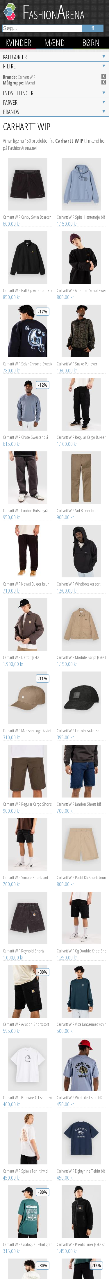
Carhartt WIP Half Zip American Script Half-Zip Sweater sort (27, 212)
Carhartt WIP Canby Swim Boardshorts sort (27, 138)
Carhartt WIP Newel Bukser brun (26, 505)
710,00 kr (11, 512)
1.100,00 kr (67, 365)
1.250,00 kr (67, 879)
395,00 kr (65, 659)
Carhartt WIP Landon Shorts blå (79, 726)
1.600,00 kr (67, 292)
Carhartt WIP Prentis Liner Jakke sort (81, 1166)
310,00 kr (11, 659)
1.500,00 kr (67, 512)
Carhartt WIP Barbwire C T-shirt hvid (27, 1019)
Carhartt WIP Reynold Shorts (23, 872)
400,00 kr (11, 1026)
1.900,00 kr (13, 585)
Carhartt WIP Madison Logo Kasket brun (27, 652)
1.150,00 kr (67, 145)
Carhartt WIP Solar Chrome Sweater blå (27, 285)
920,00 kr (65, 1246)
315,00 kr (11, 1172)
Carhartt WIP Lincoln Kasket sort (79, 652)
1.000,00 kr (13, 879)
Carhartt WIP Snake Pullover (77, 285)
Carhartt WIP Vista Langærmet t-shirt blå (81, 946)
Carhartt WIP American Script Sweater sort (81, 212)
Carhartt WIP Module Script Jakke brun (81, 579)
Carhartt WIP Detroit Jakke (21, 579)
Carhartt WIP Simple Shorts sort (25, 799)
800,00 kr (65, 218)
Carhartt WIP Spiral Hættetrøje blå (81, 138)
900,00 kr (65, 439)
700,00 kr (65, 732)
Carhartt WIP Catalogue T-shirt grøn (27, 1166)
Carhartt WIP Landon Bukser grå (25, 432)
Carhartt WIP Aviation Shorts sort (26, 946)
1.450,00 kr (67, 1172)
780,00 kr (11, 292)
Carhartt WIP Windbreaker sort (78, 505)
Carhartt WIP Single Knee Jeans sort (81, 1239)
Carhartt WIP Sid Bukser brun (78, 432)
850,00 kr (11, 218)
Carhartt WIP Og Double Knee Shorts (81, 872)
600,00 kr (11, 145)
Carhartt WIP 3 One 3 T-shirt (22, 1239)
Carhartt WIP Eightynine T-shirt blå (81, 1092)
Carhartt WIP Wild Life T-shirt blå (80, 1019)
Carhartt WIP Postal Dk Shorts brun (81, 799)
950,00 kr (11, 439)
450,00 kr (65, 1026)
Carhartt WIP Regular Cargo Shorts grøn (27, 726)
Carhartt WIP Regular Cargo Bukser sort (81, 359)
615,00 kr (11, 365)
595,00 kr (11, 952)
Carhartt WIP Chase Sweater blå (25, 359)
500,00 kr (65, 952)
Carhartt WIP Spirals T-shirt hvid (25, 1092)
